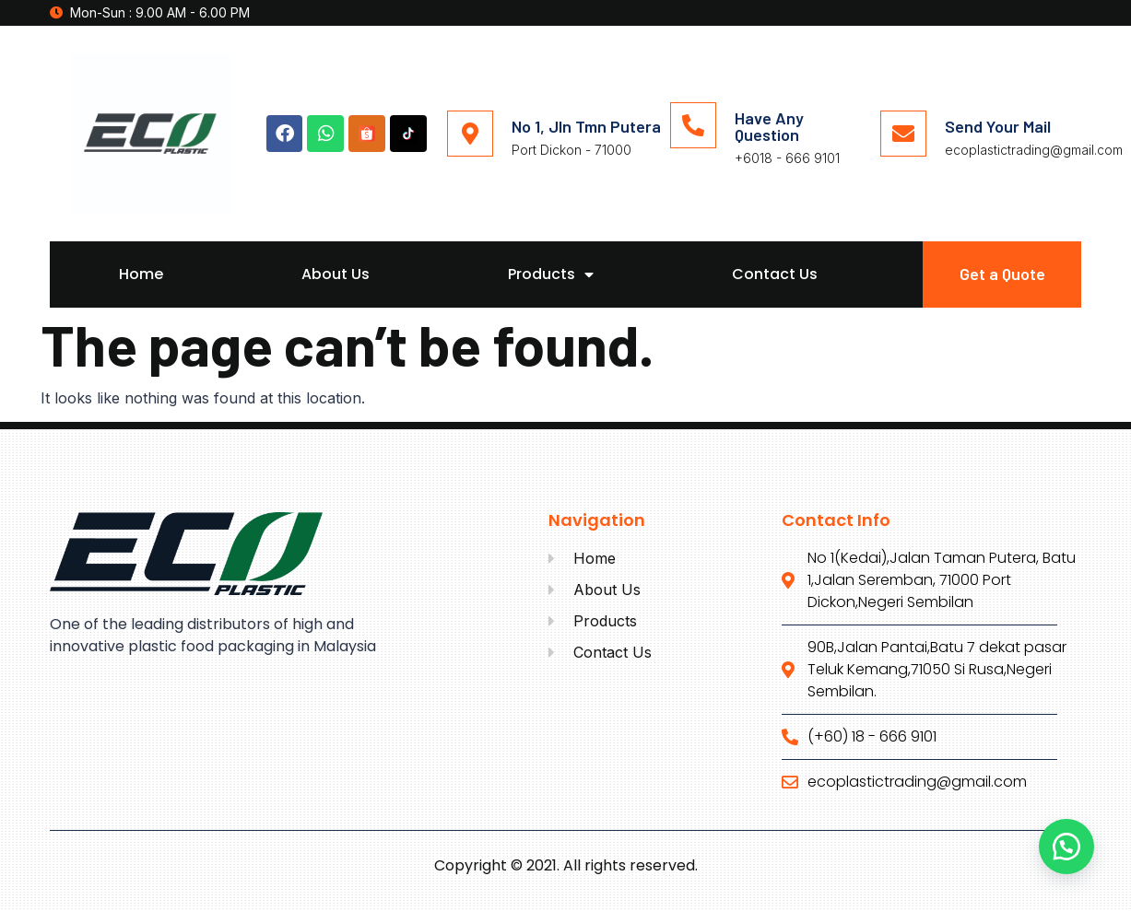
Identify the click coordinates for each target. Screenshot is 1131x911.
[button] (1066, 846)
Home (141, 274)
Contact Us (775, 274)
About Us (335, 274)
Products (551, 274)
